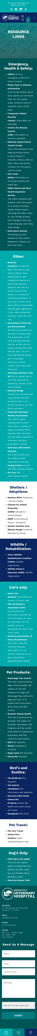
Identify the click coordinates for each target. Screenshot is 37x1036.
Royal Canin (13, 753)
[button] (34, 18)
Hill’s (10, 742)
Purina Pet (13, 756)
